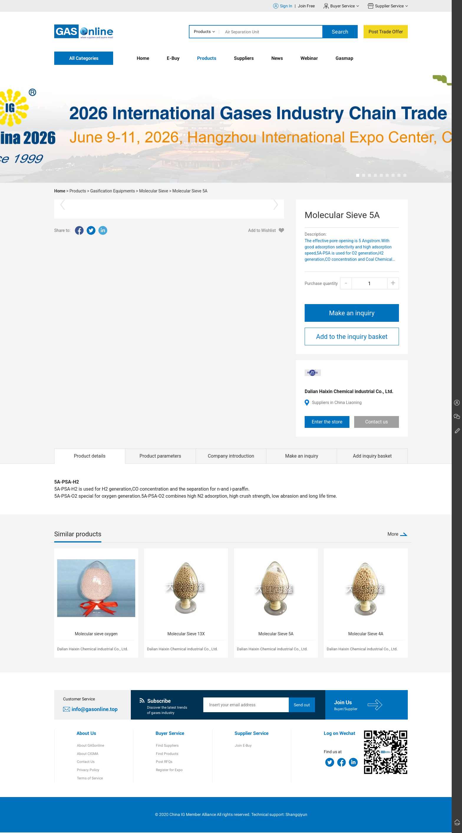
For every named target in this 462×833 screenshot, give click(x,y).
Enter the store (327, 422)
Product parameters (160, 456)
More (392, 534)
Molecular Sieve (153, 191)
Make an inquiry (351, 313)
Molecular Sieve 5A (189, 191)
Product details (89, 456)
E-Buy (173, 58)
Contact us (376, 422)
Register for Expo (169, 770)
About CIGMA (87, 754)
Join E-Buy (243, 746)
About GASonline (90, 746)
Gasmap (344, 58)
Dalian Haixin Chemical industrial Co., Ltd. (349, 391)
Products (202, 31)
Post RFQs (164, 762)
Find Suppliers (167, 746)
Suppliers (244, 58)
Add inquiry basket (372, 456)
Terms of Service (90, 779)
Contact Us (85, 762)
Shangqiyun (296, 815)
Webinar (309, 58)
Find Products (167, 754)
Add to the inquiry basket (352, 336)
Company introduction (231, 456)
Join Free (306, 6)
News (277, 58)
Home (143, 58)
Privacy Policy (88, 770)
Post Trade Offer (386, 31)
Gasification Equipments (112, 191)
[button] (357, 175)
